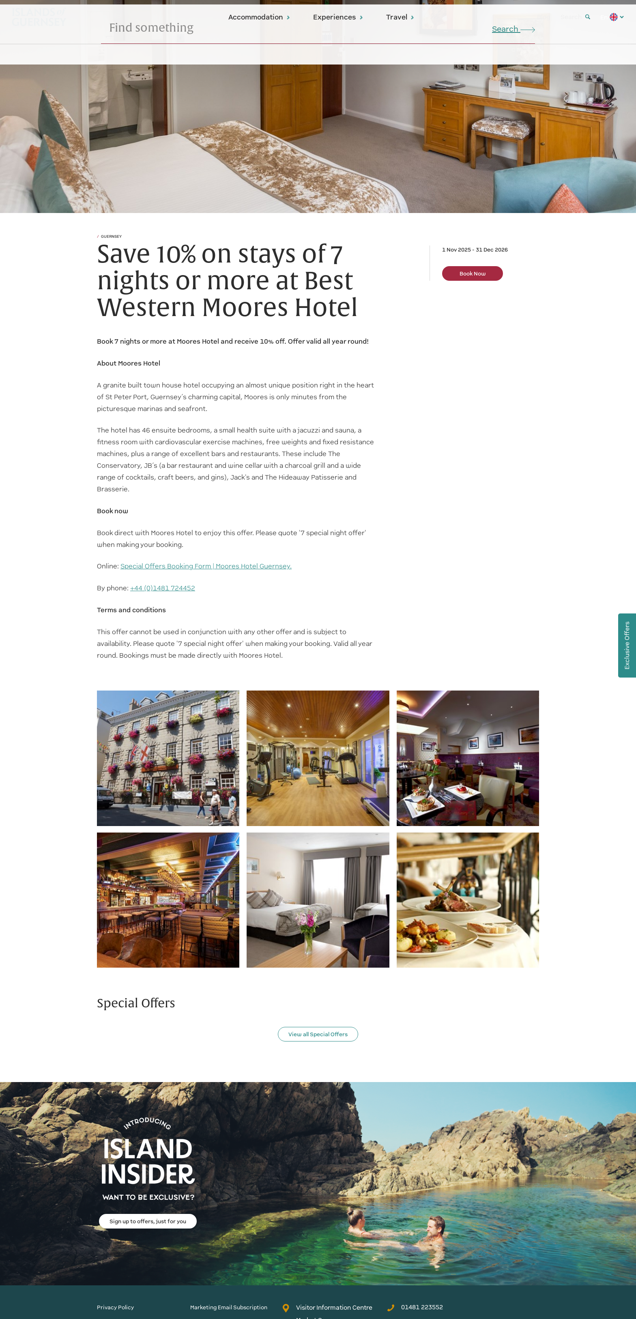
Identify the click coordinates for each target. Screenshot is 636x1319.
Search (575, 16)
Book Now (473, 274)
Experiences (338, 17)
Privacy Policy (115, 1307)
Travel (400, 17)
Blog (543, 16)
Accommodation (259, 17)
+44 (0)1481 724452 (162, 588)
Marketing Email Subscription (228, 1307)
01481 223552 (415, 1307)
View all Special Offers (318, 1034)
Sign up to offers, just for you (148, 1221)
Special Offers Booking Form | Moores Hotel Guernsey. (206, 566)
